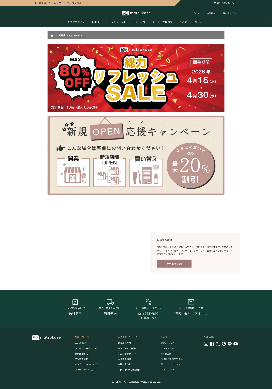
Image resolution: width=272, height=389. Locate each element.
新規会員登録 (124, 343)
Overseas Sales (83, 369)
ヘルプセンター (125, 354)
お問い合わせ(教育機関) (129, 369)
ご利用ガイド (167, 348)
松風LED (97, 21)
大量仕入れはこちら (225, 2)
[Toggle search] (209, 13)
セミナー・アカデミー (192, 21)
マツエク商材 (81, 359)
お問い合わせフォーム (191, 313)
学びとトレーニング (171, 364)
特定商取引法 (81, 354)
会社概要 (79, 343)
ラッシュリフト (117, 21)
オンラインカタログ (85, 364)
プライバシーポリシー (86, 348)
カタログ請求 (124, 359)
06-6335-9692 (148, 313)
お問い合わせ (124, 364)
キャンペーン (167, 369)
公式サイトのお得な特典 (58, 2)
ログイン (194, 13)
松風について (167, 343)
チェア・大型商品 (162, 21)
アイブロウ (139, 21)
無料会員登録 (174, 263)
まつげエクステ (76, 21)
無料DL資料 (166, 354)
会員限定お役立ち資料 (172, 359)
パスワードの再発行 (128, 348)
